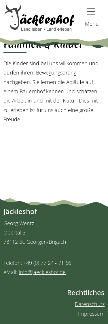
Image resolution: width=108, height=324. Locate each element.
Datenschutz (90, 304)
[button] (89, 17)
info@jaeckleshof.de (42, 272)
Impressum (91, 313)
